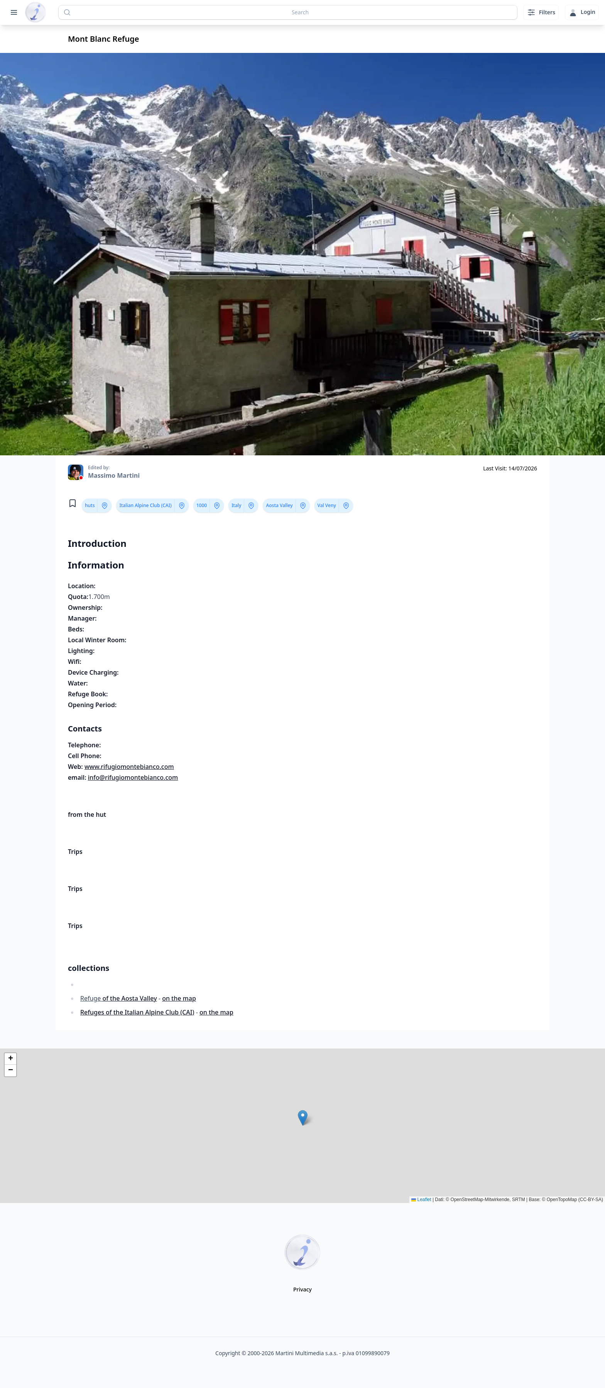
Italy (236, 505)
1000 (201, 505)
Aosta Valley (279, 505)
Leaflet (421, 1199)
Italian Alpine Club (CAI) (145, 505)
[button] (303, 1118)
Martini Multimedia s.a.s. (306, 1353)
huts (90, 505)
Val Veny (327, 505)
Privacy (302, 1289)
